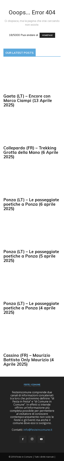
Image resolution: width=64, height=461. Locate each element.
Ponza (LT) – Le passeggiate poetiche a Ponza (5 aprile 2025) (31, 256)
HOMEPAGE (47, 35)
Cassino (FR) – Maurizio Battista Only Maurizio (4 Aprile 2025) (28, 360)
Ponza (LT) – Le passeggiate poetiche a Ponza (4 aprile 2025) (31, 308)
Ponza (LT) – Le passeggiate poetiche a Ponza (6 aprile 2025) (31, 204)
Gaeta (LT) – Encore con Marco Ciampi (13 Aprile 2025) (27, 100)
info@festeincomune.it (37, 430)
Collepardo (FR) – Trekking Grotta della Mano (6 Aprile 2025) (30, 152)
